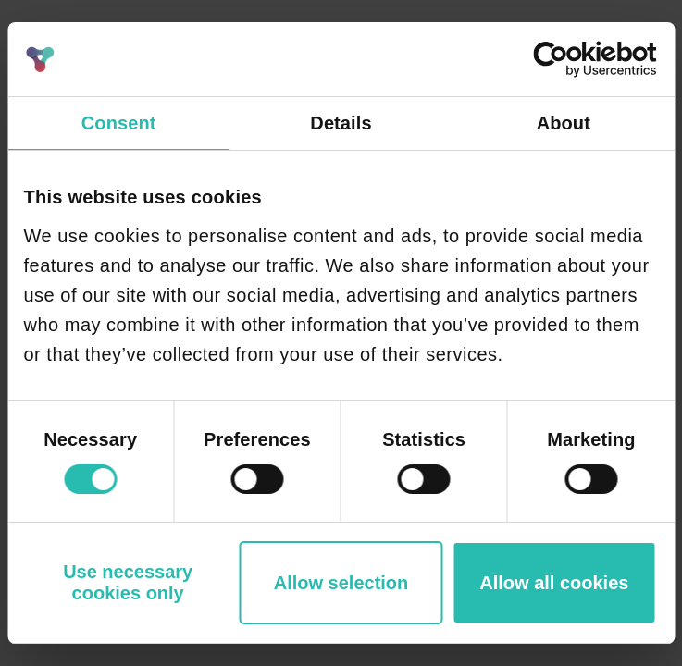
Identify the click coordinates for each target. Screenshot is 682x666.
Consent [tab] (118, 123)
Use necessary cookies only (127, 582)
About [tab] (563, 123)
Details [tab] (340, 123)
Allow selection (341, 583)
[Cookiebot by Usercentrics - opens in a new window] (575, 59)
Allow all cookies (553, 583)
